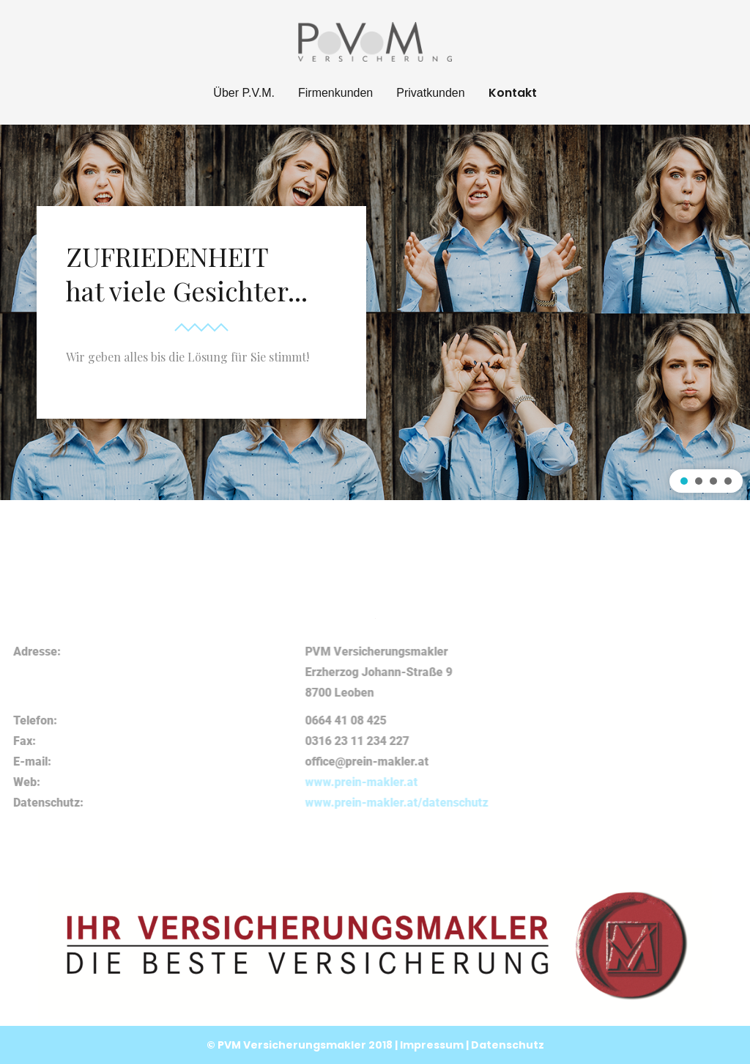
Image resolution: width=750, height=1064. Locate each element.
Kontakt (513, 92)
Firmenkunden (335, 93)
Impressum (433, 1045)
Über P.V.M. (244, 93)
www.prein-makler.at (574, 782)
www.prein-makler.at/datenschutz (609, 803)
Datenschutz (507, 1045)
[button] (684, 481)
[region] (375, 312)
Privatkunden (430, 93)
